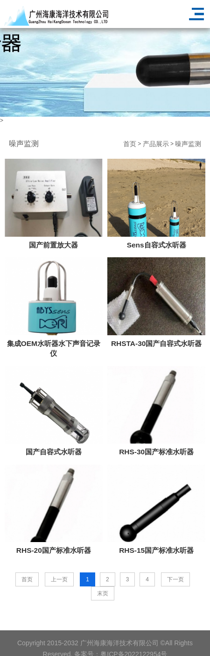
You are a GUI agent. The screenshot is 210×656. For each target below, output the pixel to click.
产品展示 (156, 144)
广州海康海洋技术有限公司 (119, 650)
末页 (102, 593)
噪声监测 (188, 144)
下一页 (175, 579)
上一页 (59, 579)
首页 (129, 144)
